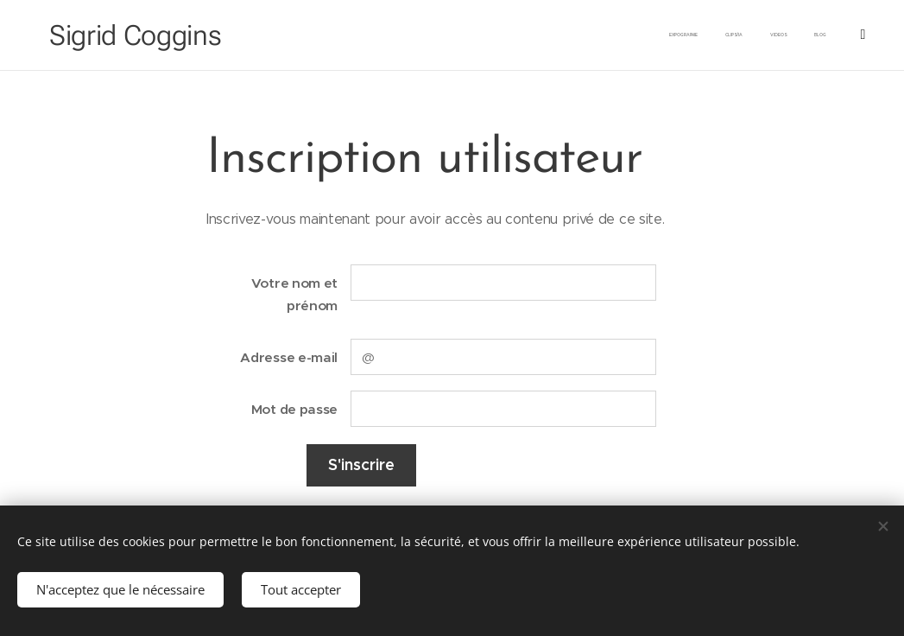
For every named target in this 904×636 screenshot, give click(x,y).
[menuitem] (768, 35)
